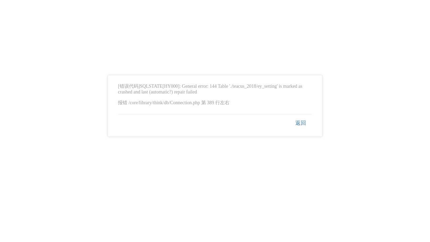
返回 (300, 123)
